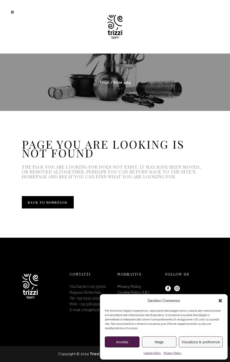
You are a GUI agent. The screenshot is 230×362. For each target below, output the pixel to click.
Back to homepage (48, 202)
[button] (220, 300)
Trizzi (104, 82)
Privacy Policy (172, 353)
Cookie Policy (152, 353)
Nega (159, 342)
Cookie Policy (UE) (133, 292)
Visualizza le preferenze (200, 342)
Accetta (122, 342)
